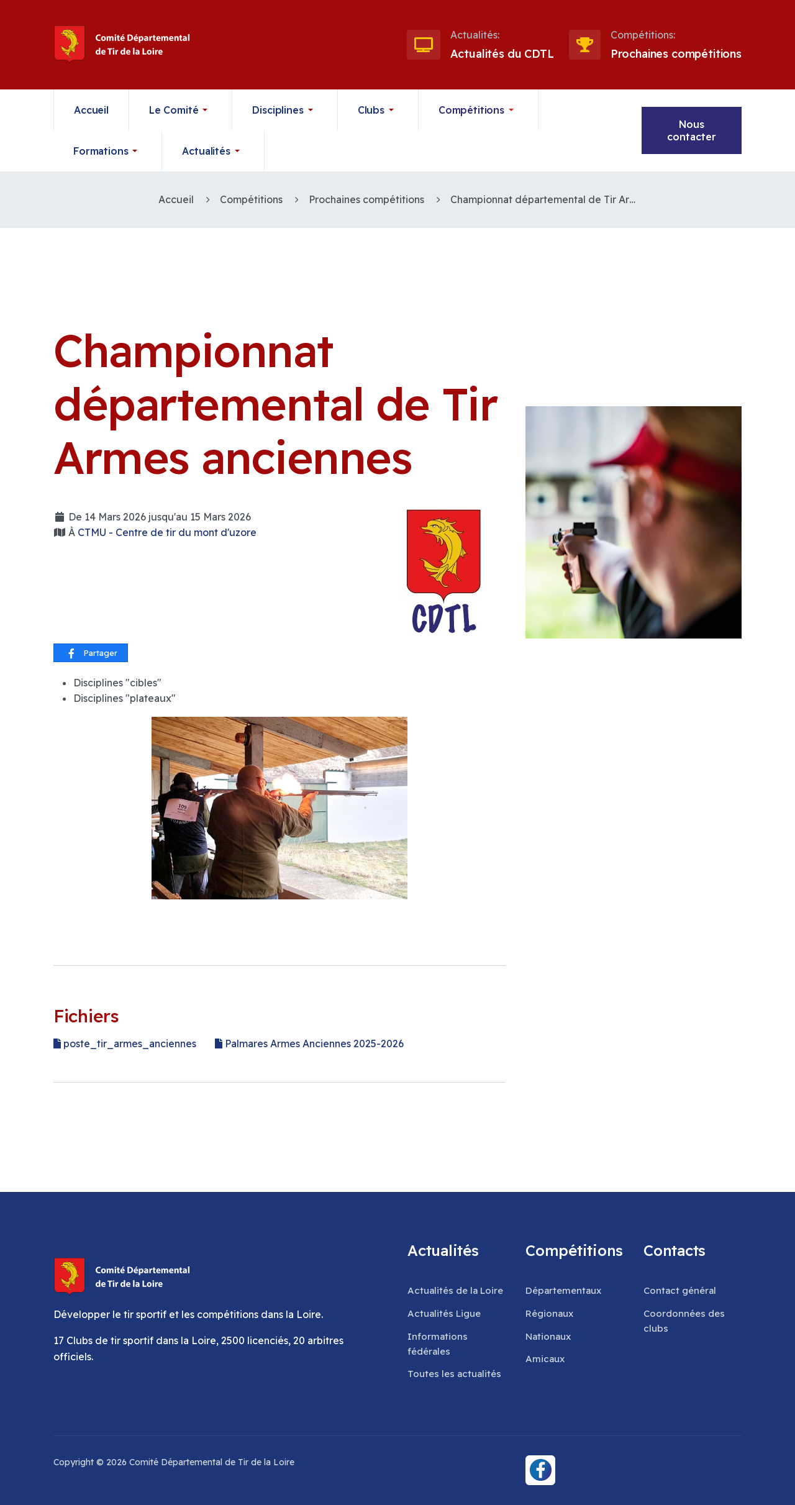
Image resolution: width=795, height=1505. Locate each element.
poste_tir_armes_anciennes (124, 1043)
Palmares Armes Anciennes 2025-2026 (309, 1043)
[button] (181, 109)
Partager (91, 653)
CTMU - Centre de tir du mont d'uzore (167, 532)
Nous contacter (691, 130)
